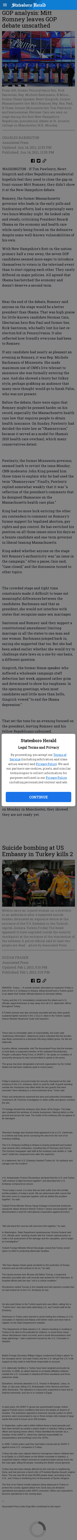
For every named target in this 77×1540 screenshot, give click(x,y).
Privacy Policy (46, 764)
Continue (38, 797)
